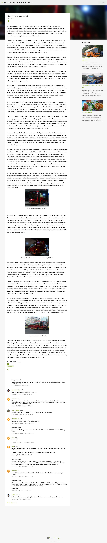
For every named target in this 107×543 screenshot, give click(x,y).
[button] (8, 21)
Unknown (14, 398)
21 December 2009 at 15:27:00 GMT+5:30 (23, 442)
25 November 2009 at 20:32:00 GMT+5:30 (23, 433)
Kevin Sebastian (16, 390)
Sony (13, 437)
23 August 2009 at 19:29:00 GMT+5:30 (22, 394)
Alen (13, 446)
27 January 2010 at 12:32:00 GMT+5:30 (22, 476)
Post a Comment (11, 502)
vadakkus (14, 494)
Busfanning (10, 366)
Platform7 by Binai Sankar (18, 2)
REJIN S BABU (15, 419)
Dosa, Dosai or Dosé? (87, 112)
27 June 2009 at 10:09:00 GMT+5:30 (21, 385)
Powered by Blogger (53, 538)
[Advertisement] (37, 518)
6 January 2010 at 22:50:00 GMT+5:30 (22, 455)
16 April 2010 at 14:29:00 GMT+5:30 (21, 490)
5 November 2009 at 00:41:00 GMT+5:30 (22, 406)
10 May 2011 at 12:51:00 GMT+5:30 (21, 499)
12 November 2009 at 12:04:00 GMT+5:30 (23, 423)
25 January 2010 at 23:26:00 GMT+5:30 (22, 466)
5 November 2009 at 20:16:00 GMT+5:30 (22, 414)
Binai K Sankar (15, 410)
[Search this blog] (98, 2)
